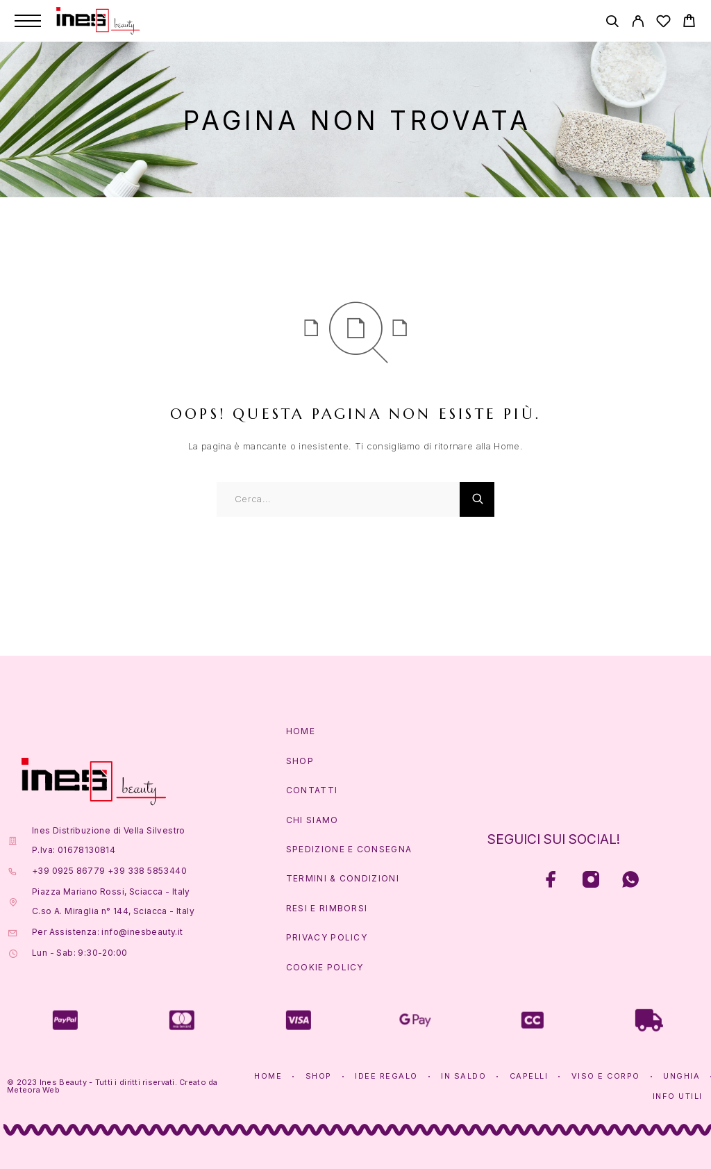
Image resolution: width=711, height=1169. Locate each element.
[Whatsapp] (631, 881)
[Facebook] (551, 881)
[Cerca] (612, 23)
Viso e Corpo (605, 1076)
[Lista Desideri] (663, 23)
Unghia (681, 1076)
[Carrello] (689, 22)
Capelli (529, 1076)
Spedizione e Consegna (349, 849)
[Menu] (28, 21)
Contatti (312, 790)
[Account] (637, 23)
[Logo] (98, 21)
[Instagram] (591, 881)
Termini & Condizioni (342, 878)
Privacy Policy (326, 937)
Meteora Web (33, 1090)
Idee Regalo (386, 1076)
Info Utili (678, 1096)
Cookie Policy (325, 967)
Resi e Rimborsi (327, 908)
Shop (300, 761)
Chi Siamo (312, 820)
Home (300, 731)
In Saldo (463, 1076)
